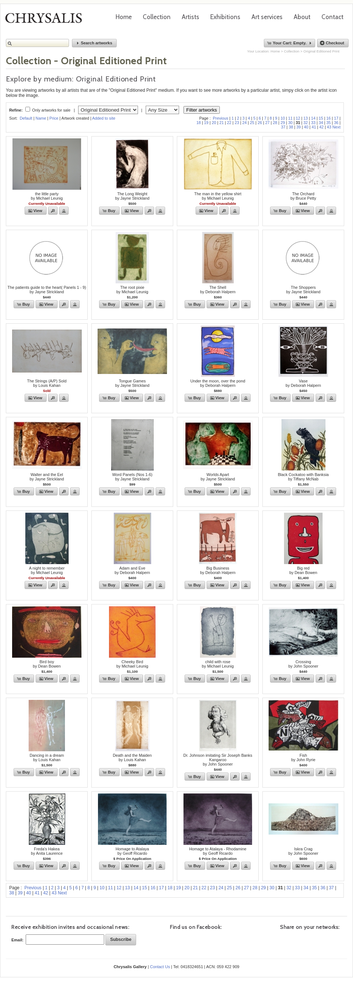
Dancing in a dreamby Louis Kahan (47, 757)
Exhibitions (225, 17)
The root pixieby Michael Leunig (132, 289)
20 (214, 122)
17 (336, 118)
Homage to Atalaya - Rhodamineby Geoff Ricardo (217, 851)
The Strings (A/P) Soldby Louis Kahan (46, 383)
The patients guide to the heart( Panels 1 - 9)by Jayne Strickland (46, 289)
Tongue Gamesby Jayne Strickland (132, 383)
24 (244, 122)
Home (124, 17)
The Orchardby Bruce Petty (303, 196)
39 (298, 127)
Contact (332, 17)
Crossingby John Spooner (303, 664)
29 (282, 122)
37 (283, 127)
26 (260, 122)
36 (336, 122)
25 (252, 122)
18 (198, 122)
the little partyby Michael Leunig (47, 196)
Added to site (103, 118)
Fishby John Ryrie (303, 757)
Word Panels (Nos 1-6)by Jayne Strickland (132, 476)
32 (305, 122)
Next (336, 127)
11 (290, 118)
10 (282, 118)
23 (236, 122)
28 (275, 122)
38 (291, 127)
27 (267, 122)
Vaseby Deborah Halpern (303, 383)
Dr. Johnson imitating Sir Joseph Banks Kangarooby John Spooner (217, 759)
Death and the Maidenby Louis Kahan (132, 757)
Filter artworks (201, 110)
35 (328, 122)
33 (313, 122)
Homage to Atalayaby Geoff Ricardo (132, 851)
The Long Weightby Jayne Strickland (132, 196)
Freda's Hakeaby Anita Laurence (46, 851)
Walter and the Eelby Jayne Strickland (47, 476)
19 (206, 122)
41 (314, 127)
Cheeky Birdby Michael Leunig (132, 664)
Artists (190, 17)
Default (26, 118)
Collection (157, 17)
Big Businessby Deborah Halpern (218, 570)
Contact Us (160, 966)
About (302, 17)
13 (305, 118)
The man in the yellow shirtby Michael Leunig (217, 196)
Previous (220, 118)
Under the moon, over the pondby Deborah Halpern (217, 383)
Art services (267, 17)
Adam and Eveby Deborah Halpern (132, 570)
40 (306, 127)
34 (321, 122)
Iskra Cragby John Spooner (303, 851)
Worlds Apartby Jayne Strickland (218, 476)
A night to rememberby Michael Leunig (47, 570)
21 (221, 122)
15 (321, 118)
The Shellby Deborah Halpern (218, 289)
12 (298, 118)
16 (328, 118)
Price (53, 118)
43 (329, 127)
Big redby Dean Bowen (303, 570)
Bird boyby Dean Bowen (47, 664)
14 (313, 118)
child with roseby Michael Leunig (218, 664)
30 (290, 122)
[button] (94, 43)
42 (321, 127)
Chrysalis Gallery (46, 20)
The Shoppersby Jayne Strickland (303, 289)
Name (41, 118)
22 (229, 122)
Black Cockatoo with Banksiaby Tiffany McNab (303, 476)
